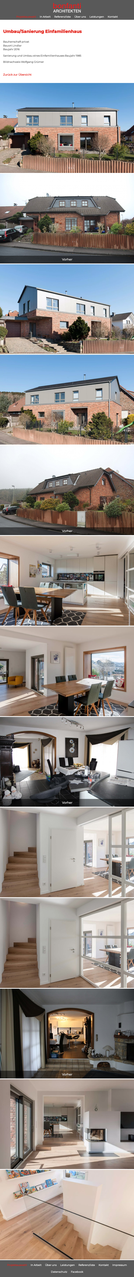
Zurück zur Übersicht (17, 74)
